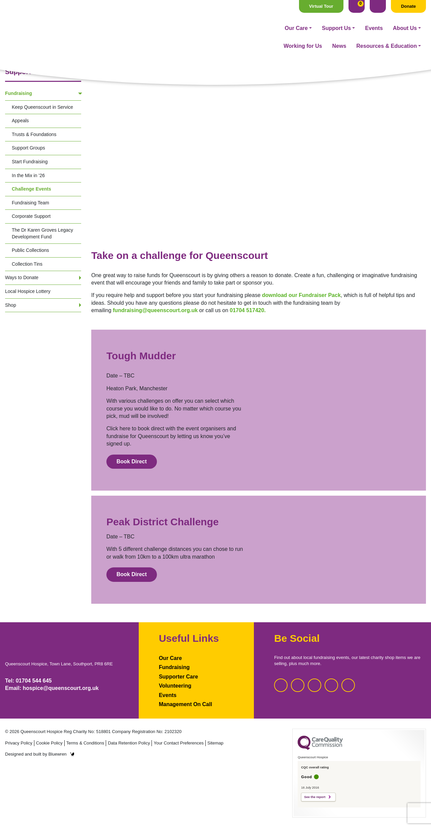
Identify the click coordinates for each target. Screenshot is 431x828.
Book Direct (132, 461)
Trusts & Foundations (34, 134)
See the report (314, 797)
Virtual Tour (321, 6)
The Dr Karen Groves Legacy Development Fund (42, 233)
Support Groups (28, 148)
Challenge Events (31, 189)
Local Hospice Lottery (28, 291)
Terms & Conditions (85, 743)
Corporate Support (31, 216)
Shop (10, 305)
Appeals (20, 120)
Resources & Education (386, 28)
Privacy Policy (18, 743)
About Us (257, 28)
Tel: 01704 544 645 (28, 681)
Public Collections (30, 250)
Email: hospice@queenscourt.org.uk (52, 688)
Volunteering (175, 686)
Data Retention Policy (129, 743)
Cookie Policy (49, 743)
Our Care (148, 28)
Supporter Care (178, 677)
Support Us (188, 28)
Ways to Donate (21, 277)
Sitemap (215, 743)
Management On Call (185, 704)
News (339, 28)
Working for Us (303, 28)
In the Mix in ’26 (28, 175)
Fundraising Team (30, 202)
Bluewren (61, 754)
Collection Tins (27, 264)
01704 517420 (247, 310)
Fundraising (18, 93)
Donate (408, 6)
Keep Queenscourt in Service (42, 107)
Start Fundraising (30, 161)
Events (226, 28)
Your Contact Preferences (178, 743)
